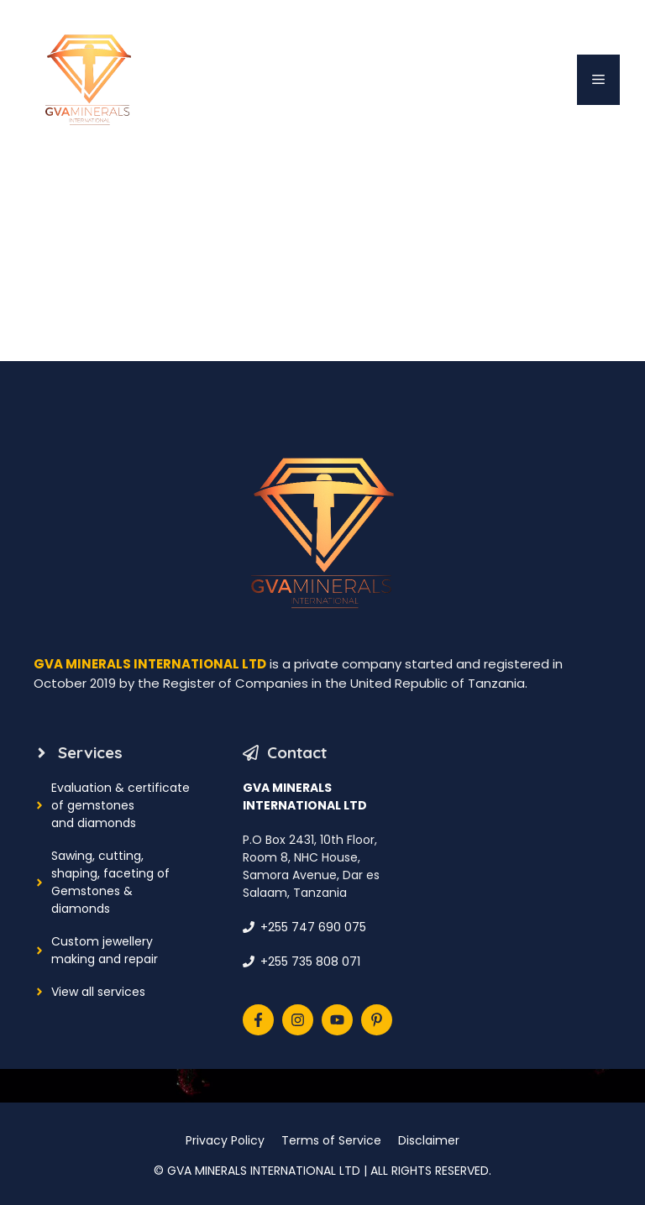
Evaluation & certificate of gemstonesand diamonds (120, 805)
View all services (98, 991)
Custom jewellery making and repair (104, 950)
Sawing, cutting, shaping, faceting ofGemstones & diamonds (110, 882)
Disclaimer (428, 1140)
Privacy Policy (225, 1140)
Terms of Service (331, 1140)
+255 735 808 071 (310, 961)
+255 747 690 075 (313, 927)
